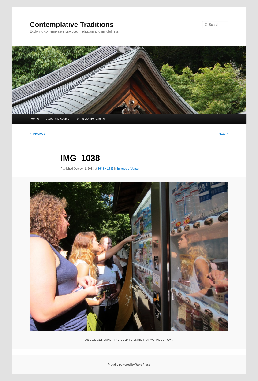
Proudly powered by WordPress (129, 364)
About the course (57, 118)
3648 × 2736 (105, 168)
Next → (223, 133)
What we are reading (91, 118)
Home (35, 118)
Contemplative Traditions (72, 24)
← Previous (37, 133)
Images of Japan (128, 168)
